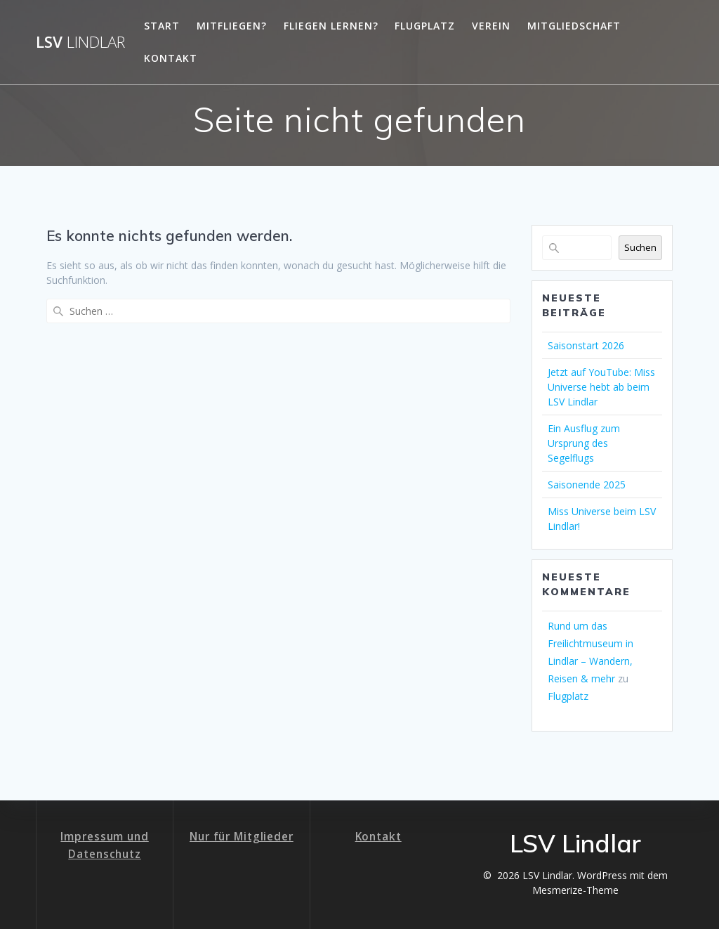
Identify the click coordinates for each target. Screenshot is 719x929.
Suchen (640, 247)
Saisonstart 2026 (586, 345)
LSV (80, 42)
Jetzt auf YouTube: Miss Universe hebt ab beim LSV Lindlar (601, 386)
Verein (491, 25)
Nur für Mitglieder (241, 836)
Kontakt (170, 58)
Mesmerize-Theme (575, 890)
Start (162, 25)
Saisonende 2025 (587, 484)
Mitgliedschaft (574, 25)
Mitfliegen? (232, 25)
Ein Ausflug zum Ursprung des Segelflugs (584, 443)
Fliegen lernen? (331, 25)
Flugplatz (425, 25)
